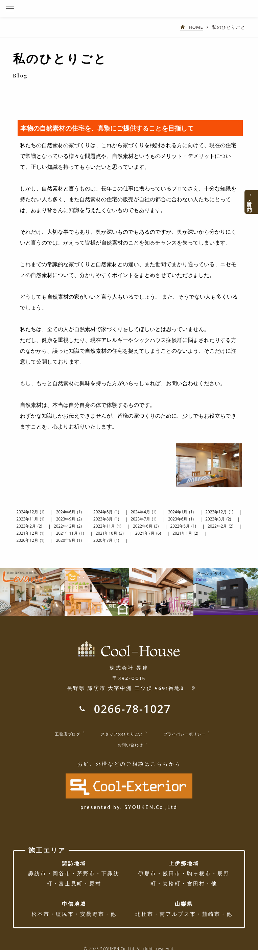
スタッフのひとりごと (122, 734)
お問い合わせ (130, 745)
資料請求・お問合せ (250, 203)
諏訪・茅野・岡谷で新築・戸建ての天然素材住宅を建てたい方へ (89, 8)
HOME (196, 27)
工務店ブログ (67, 734)
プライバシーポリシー (184, 734)
